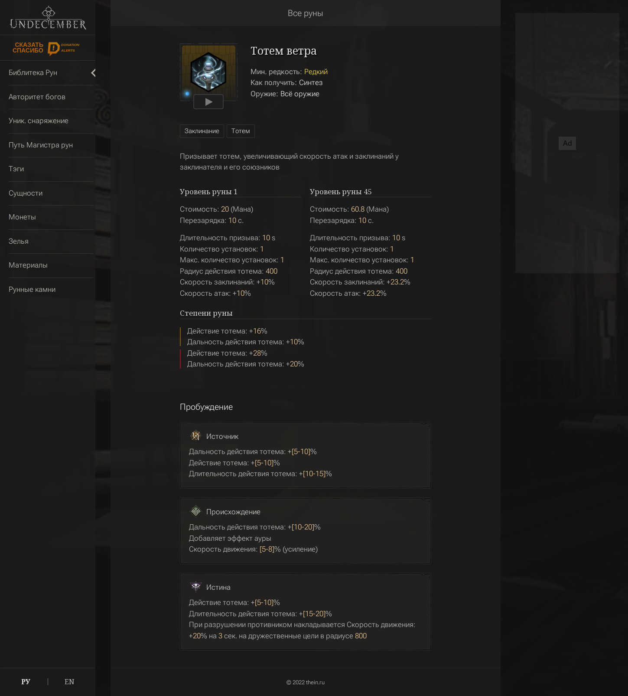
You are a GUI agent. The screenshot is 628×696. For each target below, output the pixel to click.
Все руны (305, 13)
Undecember (48, 17)
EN (70, 681)
